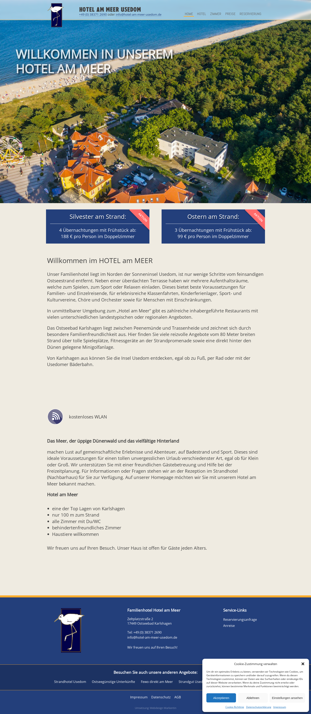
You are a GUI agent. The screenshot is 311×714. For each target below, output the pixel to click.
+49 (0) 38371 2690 (93, 14)
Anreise (229, 625)
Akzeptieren (221, 698)
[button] (303, 664)
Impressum (279, 707)
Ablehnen (252, 698)
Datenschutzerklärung (258, 707)
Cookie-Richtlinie (234, 707)
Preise (230, 13)
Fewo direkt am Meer (157, 681)
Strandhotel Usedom (70, 681)
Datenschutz (161, 697)
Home (189, 13)
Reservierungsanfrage (240, 619)
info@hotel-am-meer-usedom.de (138, 14)
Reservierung (250, 13)
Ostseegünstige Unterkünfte (113, 681)
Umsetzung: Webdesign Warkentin (155, 708)
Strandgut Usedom (193, 681)
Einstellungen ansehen (287, 698)
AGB (178, 697)
